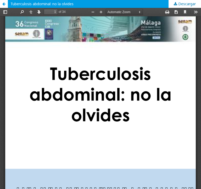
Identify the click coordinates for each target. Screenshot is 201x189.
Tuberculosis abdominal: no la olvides (43, 3)
